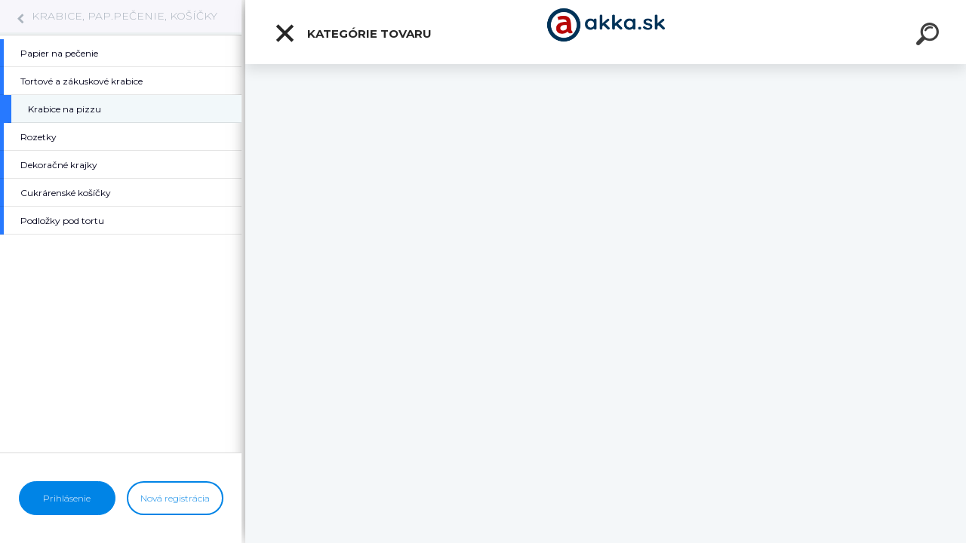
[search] (929, 36)
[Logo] (605, 32)
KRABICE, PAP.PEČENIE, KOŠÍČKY (124, 16)
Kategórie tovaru (353, 33)
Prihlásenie (67, 498)
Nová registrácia (175, 498)
